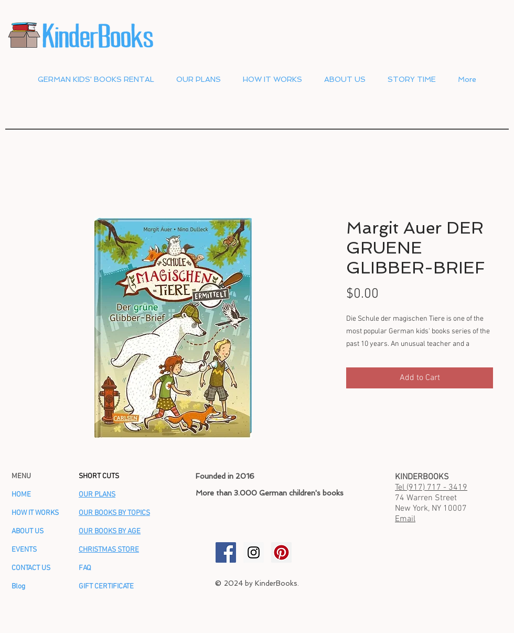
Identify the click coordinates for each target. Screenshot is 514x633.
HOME (21, 494)
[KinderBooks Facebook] (226, 552)
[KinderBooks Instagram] (253, 552)
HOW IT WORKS (35, 513)
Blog (18, 586)
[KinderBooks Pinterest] (281, 552)
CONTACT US (31, 568)
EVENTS (24, 549)
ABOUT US (28, 531)
